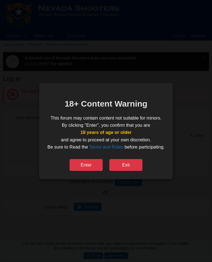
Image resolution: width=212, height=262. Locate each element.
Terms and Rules (106, 146)
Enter (86, 164)
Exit (126, 164)
